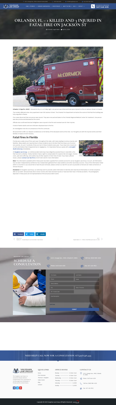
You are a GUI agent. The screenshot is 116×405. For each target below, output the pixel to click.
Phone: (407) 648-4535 (58, 266)
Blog (75, 6)
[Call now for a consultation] (93, 6)
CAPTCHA (52, 304)
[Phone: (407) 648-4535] (48, 266)
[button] (18, 234)
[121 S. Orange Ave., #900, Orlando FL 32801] (48, 258)
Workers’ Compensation (45, 6)
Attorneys (33, 6)
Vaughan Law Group (21, 152)
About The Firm (67, 6)
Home (27, 6)
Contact (81, 6)
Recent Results (57, 6)
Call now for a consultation (102, 5)
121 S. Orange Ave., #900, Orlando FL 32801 (64, 258)
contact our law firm (28, 158)
